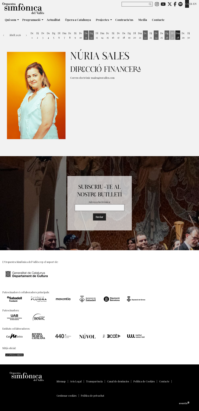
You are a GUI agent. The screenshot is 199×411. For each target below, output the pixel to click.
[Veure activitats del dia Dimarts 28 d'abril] (177, 35)
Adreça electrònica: (99, 202)
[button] (150, 4)
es (190, 3)
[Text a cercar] (137, 4)
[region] (36, 95)
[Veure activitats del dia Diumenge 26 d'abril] (167, 35)
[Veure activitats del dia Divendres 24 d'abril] (156, 35)
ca (187, 3)
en (195, 3)
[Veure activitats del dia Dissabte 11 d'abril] (86, 35)
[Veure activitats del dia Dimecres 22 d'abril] (145, 35)
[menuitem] (157, 4)
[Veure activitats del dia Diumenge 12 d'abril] (91, 35)
